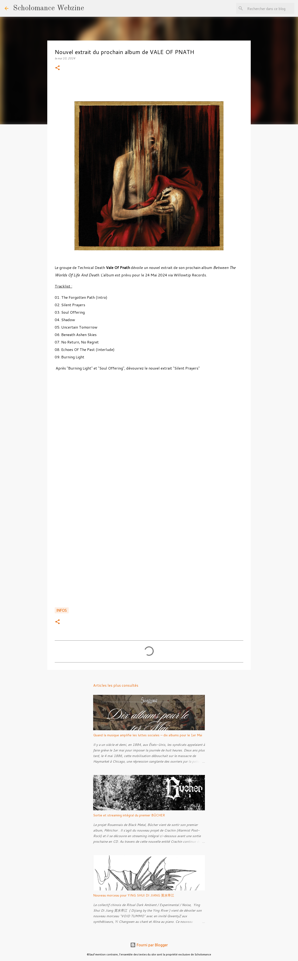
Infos (62, 610)
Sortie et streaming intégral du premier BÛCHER (129, 815)
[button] (57, 68)
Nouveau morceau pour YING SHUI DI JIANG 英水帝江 (133, 895)
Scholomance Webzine (48, 8)
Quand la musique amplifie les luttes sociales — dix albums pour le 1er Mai (147, 735)
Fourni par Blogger (149, 945)
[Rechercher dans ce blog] (269, 8)
